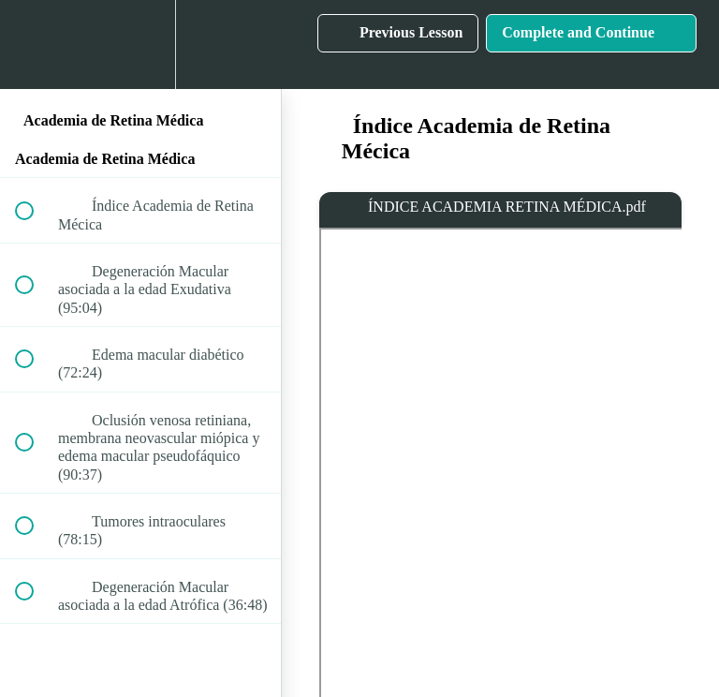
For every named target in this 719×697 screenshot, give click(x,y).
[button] (34, 44)
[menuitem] (140, 44)
